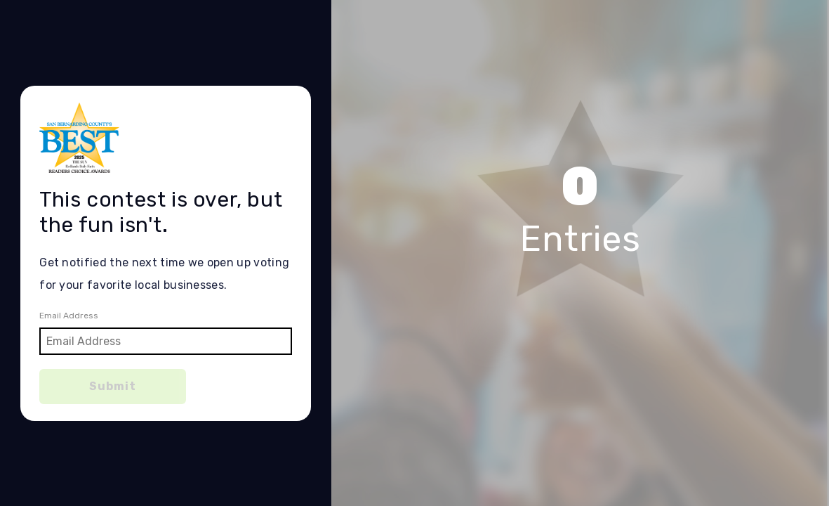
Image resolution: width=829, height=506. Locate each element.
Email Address (68, 315)
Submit (112, 386)
